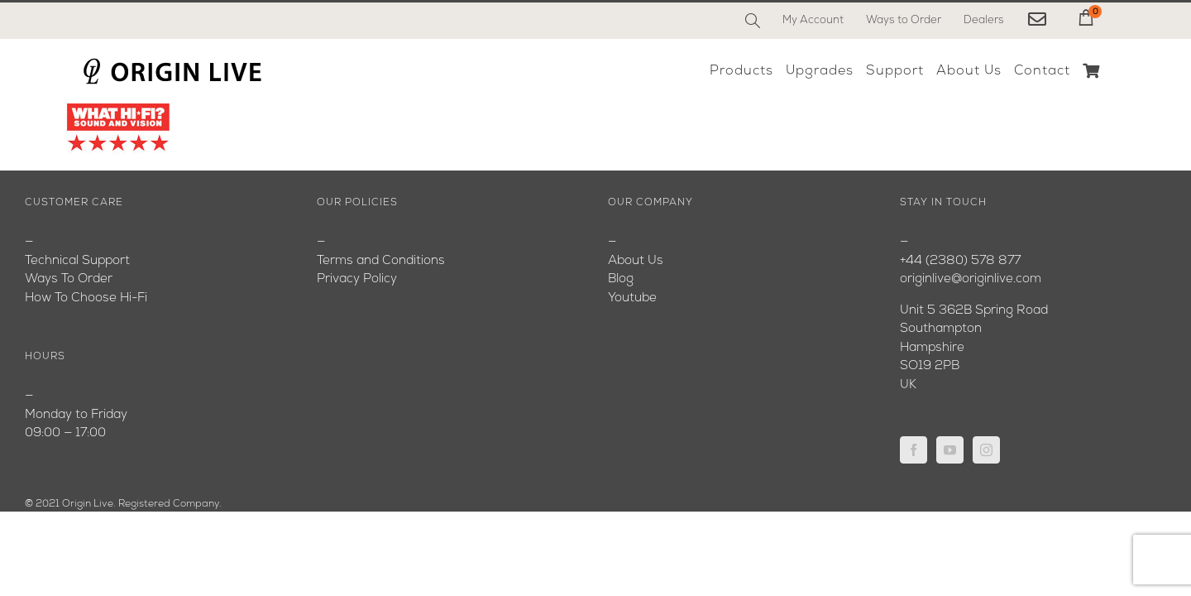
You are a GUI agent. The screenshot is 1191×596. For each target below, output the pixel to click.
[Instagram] (986, 450)
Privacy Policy (357, 279)
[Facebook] (913, 450)
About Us (635, 261)
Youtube (632, 298)
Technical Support (77, 261)
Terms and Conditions (381, 261)
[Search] (752, 20)
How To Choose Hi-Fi (86, 298)
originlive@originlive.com (970, 279)
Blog (621, 279)
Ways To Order (68, 279)
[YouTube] (950, 450)
